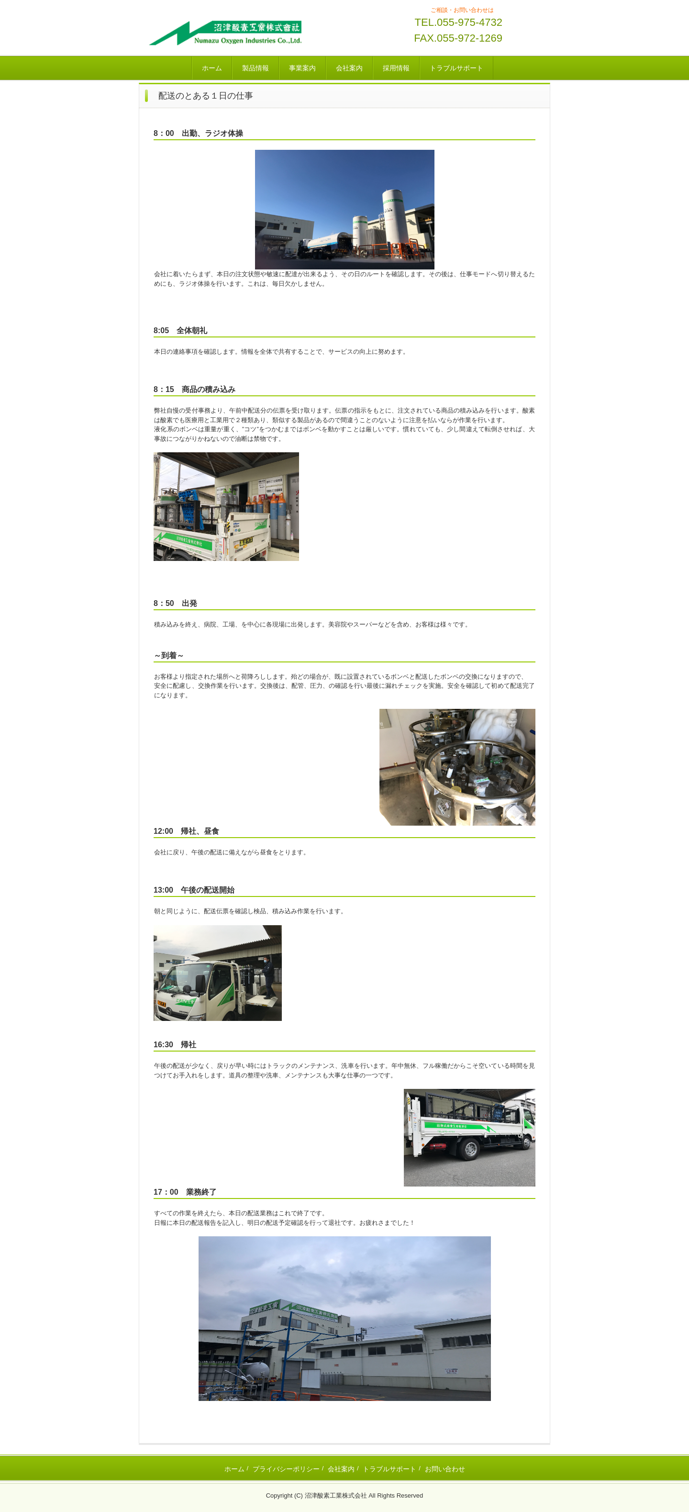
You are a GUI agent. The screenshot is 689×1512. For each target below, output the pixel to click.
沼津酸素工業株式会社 (223, 32)
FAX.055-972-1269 (458, 38)
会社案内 (349, 68)
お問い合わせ (445, 1469)
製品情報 (255, 68)
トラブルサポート (456, 68)
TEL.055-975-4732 (458, 22)
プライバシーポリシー (286, 1469)
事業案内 (302, 68)
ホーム (212, 68)
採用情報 (396, 68)
